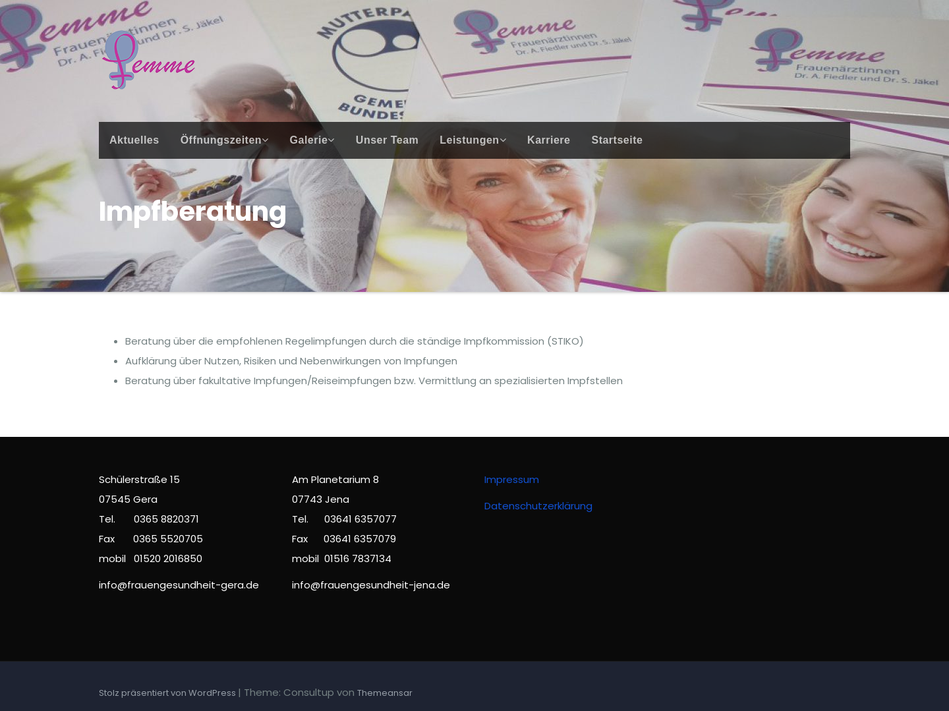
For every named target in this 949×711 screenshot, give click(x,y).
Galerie (312, 140)
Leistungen (473, 140)
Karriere (548, 140)
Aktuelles (134, 140)
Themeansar (385, 693)
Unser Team (387, 140)
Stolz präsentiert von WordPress (168, 693)
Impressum (511, 479)
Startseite (617, 140)
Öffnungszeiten (225, 140)
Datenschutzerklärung (538, 506)
